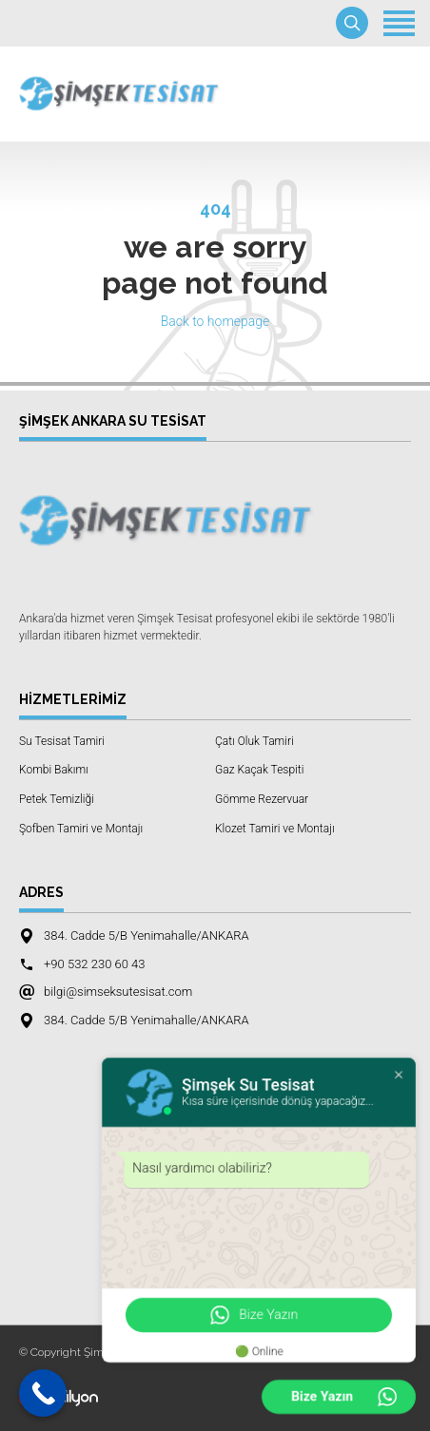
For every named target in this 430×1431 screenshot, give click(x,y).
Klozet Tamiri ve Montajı (275, 828)
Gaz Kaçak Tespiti (259, 769)
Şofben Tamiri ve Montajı (81, 828)
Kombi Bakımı (53, 769)
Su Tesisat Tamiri (62, 741)
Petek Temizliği (56, 799)
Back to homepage (215, 321)
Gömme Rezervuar (261, 799)
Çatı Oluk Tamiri (254, 741)
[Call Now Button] (43, 1393)
